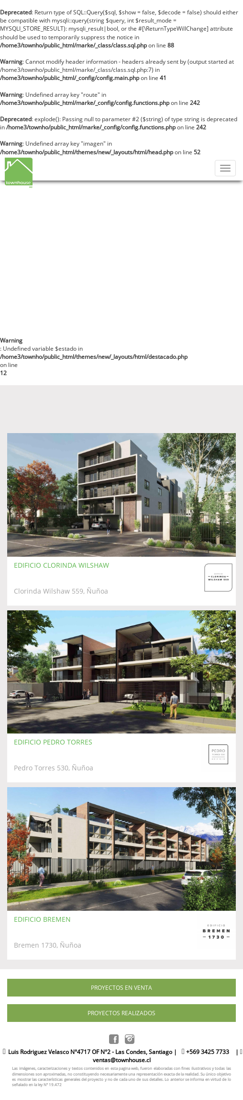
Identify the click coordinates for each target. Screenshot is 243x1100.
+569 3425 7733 (205, 1052)
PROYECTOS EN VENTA (121, 988)
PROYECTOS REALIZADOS (121, 1013)
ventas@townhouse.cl (122, 1060)
